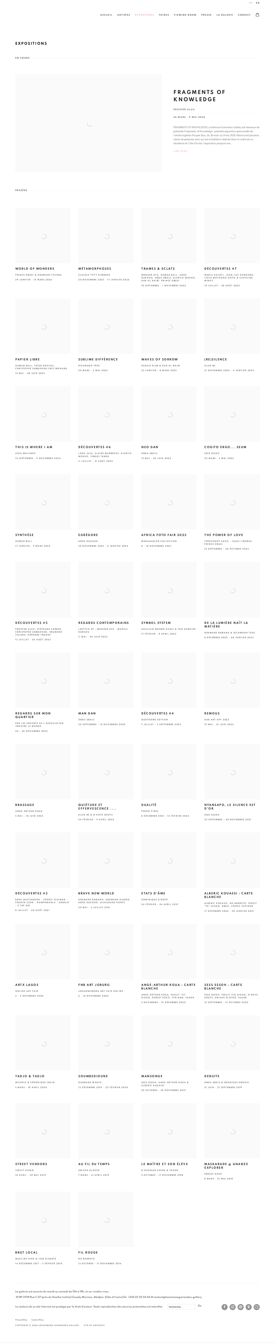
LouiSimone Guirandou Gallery (26, 15)
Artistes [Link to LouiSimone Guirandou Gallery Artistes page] (123, 15)
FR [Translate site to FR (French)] (250, 3)
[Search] (181, 1307)
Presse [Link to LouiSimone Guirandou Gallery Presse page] (206, 15)
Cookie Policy (38, 1320)
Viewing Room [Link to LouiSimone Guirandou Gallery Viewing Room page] (185, 15)
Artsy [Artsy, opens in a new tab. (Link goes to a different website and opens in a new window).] (257, 1307)
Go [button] (199, 1305)
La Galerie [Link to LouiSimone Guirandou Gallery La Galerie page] (225, 15)
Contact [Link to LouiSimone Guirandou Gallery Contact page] (244, 15)
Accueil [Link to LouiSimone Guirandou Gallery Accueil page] (106, 15)
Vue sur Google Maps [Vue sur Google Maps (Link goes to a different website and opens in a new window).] (249, 1307)
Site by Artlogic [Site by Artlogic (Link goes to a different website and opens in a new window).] (94, 1325)
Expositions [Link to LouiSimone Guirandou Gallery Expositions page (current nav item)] (144, 15)
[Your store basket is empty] (257, 15)
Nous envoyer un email (241, 1307)
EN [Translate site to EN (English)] (258, 3)
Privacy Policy (21, 1320)
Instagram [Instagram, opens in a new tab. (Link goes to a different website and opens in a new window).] (233, 1307)
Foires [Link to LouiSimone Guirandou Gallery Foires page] (164, 15)
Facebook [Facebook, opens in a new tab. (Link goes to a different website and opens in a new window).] (225, 1307)
